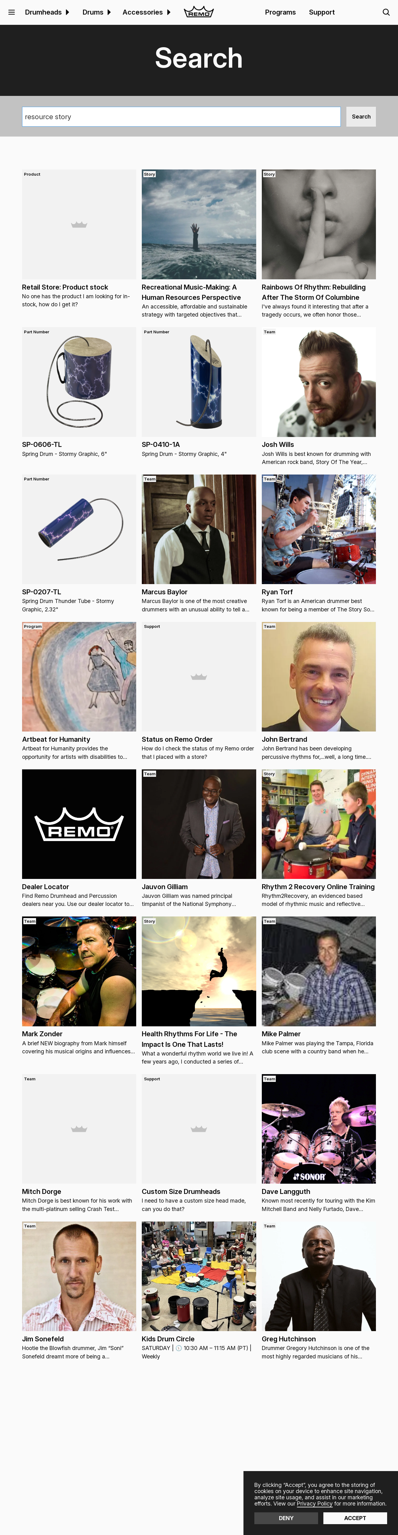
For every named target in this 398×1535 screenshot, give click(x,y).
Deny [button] (286, 1518)
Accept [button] (355, 1518)
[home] (199, 12)
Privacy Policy (315, 1503)
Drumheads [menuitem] (43, 12)
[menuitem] (67, 12)
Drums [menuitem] (93, 12)
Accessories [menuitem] (143, 12)
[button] (11, 12)
